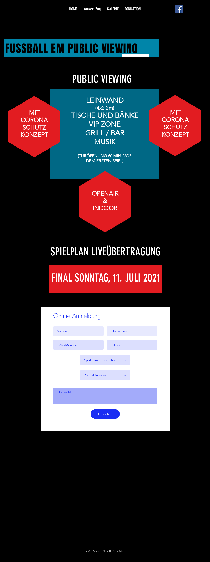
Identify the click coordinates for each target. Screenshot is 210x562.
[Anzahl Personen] (105, 375)
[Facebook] (179, 9)
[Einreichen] (105, 414)
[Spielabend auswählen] (105, 360)
